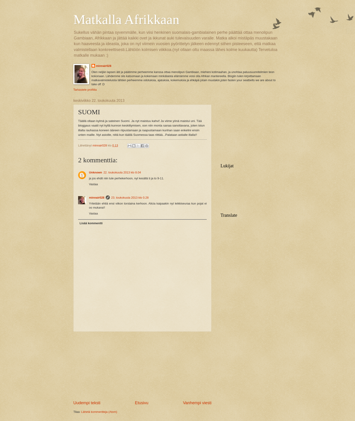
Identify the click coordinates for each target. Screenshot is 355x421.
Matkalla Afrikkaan (126, 19)
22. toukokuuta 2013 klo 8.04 (122, 172)
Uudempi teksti (86, 403)
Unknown (95, 172)
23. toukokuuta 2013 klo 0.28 (130, 197)
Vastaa (93, 184)
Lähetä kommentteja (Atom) (99, 412)
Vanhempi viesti (197, 403)
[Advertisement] (142, 366)
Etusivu (141, 403)
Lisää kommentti (91, 223)
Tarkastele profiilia (85, 89)
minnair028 (103, 66)
